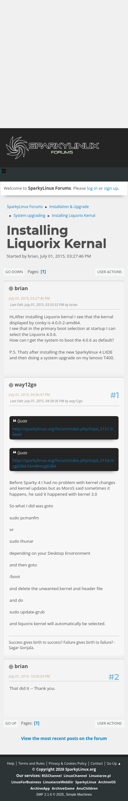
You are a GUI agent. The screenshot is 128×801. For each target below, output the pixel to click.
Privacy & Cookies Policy (67, 763)
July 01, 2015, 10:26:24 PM (29, 676)
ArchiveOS (107, 782)
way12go (26, 384)
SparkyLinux (85, 782)
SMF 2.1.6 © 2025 (50, 794)
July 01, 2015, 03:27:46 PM (29, 298)
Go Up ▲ (114, 763)
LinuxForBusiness (26, 782)
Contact (96, 763)
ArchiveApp (40, 788)
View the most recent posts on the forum (64, 738)
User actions (109, 271)
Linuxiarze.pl (100, 775)
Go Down (14, 271)
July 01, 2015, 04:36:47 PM (29, 394)
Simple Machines (79, 794)
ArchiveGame (63, 788)
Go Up (10, 723)
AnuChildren (87, 788)
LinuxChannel (75, 775)
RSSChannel (51, 775)
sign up (111, 188)
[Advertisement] (64, 64)
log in (92, 188)
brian (21, 288)
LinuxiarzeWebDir (58, 782)
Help (10, 763)
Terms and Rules (31, 763)
